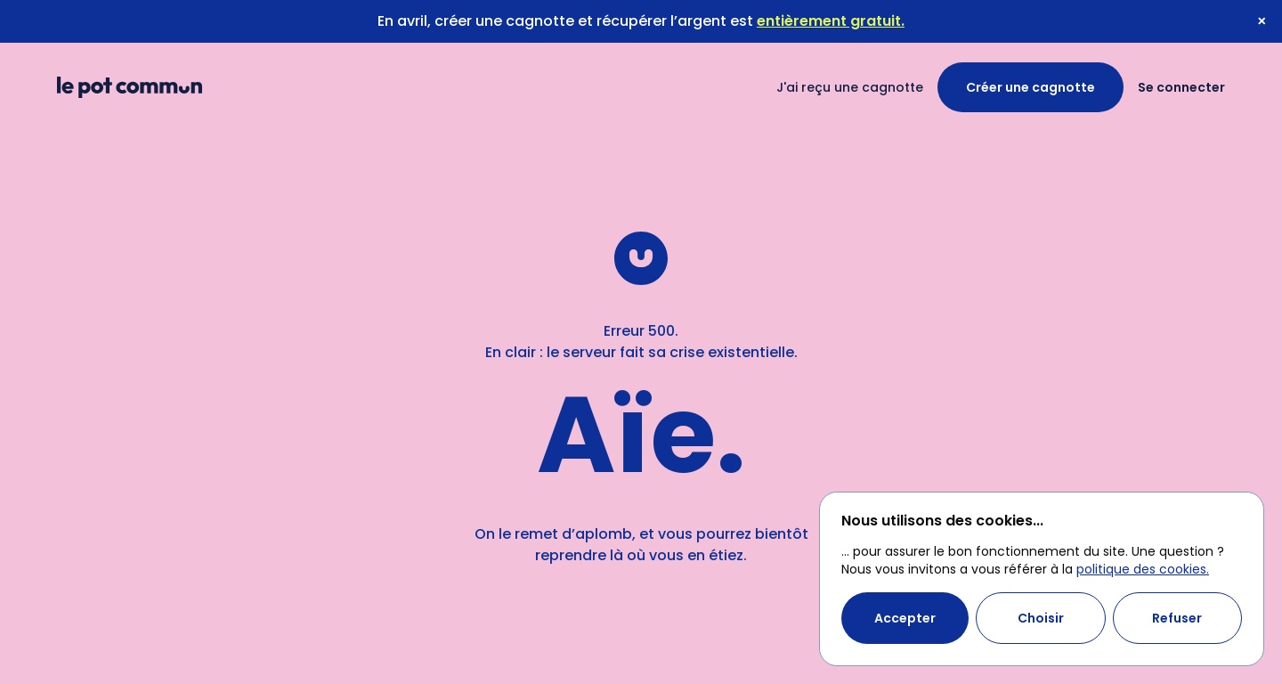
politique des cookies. (1142, 569)
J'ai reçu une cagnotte (849, 87)
